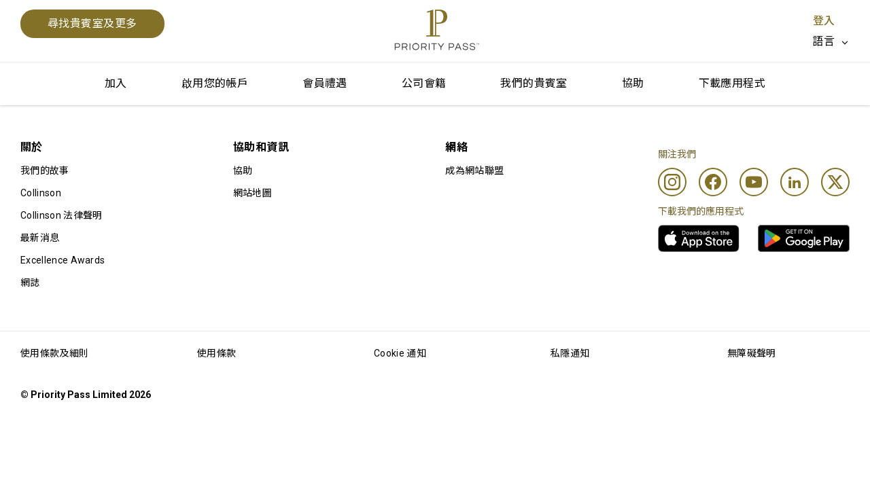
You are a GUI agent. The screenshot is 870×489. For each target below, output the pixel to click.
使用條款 (216, 353)
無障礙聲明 (751, 353)
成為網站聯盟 (474, 170)
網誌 (30, 282)
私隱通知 (570, 353)
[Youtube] (754, 182)
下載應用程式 (732, 83)
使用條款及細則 (54, 353)
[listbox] (831, 41)
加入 (116, 83)
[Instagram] (672, 182)
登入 (824, 20)
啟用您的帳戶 (214, 83)
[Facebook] (713, 182)
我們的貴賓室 (533, 83)
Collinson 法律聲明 (61, 215)
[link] (699, 238)
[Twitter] (835, 182)
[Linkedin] (794, 182)
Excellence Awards (62, 260)
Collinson (40, 192)
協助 (633, 83)
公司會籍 (424, 83)
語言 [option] (823, 41)
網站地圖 (252, 192)
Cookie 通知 (400, 353)
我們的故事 (44, 170)
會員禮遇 (324, 83)
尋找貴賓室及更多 (92, 23)
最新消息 (39, 237)
